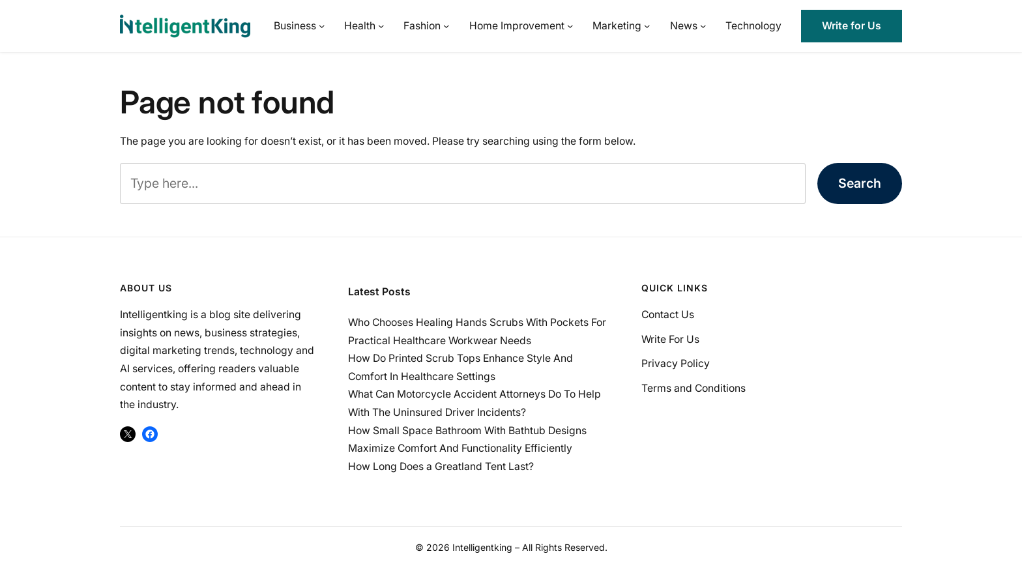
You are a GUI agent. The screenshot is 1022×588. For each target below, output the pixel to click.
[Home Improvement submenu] (570, 26)
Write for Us (851, 26)
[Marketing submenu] (647, 26)
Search (859, 183)
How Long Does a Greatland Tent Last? (441, 466)
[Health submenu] (381, 26)
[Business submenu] (322, 26)
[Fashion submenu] (446, 26)
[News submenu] (703, 26)
